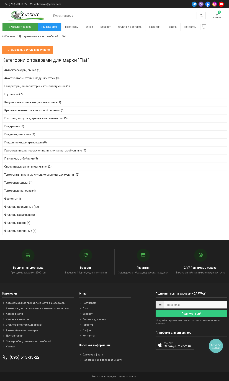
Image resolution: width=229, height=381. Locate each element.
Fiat (64, 36)
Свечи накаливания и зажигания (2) (28, 166)
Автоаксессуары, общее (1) (22, 70)
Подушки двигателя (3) (19, 134)
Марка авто (49, 26)
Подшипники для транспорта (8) (25, 142)
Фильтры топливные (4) (20, 231)
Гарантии (154, 26)
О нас (89, 26)
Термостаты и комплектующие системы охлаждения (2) (41, 174)
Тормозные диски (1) (18, 182)
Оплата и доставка (129, 26)
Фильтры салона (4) (17, 223)
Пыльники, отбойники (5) (21, 158)
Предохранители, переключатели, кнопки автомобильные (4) (45, 150)
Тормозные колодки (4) (20, 190)
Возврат (106, 26)
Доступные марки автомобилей (38, 36)
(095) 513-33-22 (18, 4)
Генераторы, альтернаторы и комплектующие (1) (37, 86)
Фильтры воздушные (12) (21, 206)
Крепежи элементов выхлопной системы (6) (34, 110)
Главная (10, 36)
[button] (175, 345)
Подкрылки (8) (14, 126)
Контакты (190, 26)
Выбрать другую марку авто (28, 49)
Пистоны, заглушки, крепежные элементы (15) (36, 118)
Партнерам (71, 26)
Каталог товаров (20, 26)
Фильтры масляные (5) (19, 214)
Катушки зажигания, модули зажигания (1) (32, 102)
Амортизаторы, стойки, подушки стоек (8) (32, 78)
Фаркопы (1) (12, 198)
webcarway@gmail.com (47, 4)
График (172, 26)
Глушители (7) (13, 94)
